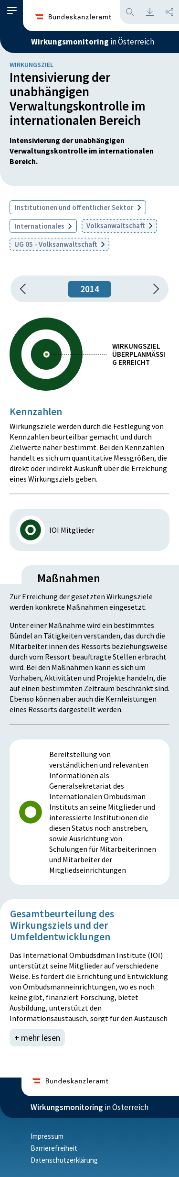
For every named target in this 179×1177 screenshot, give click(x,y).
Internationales (43, 226)
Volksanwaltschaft (119, 225)
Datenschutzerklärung (64, 1160)
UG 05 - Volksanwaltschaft (59, 244)
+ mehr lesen (37, 1037)
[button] (12, 10)
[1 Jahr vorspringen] (152, 289)
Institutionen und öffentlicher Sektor (78, 207)
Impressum (47, 1136)
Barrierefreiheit (54, 1148)
